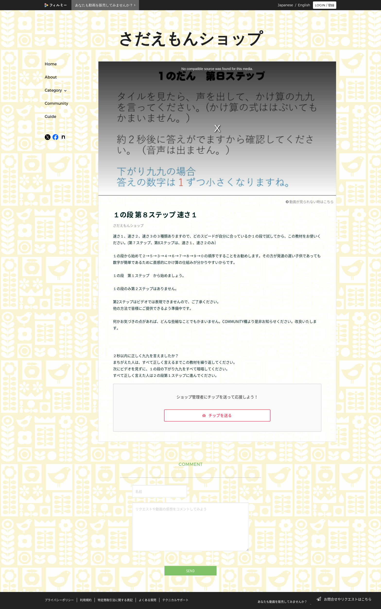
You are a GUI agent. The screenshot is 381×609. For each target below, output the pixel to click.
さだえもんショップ (128, 225)
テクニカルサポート (175, 600)
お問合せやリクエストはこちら (345, 599)
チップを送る (217, 416)
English (304, 5)
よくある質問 (147, 600)
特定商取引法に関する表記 (115, 600)
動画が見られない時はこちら (310, 201)
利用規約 (86, 600)
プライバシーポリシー (59, 600)
